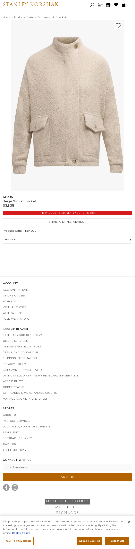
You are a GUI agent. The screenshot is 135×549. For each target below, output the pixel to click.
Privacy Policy (14, 364)
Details (67, 239)
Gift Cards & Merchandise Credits (30, 393)
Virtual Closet (15, 307)
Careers (9, 444)
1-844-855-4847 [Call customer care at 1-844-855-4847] (15, 450)
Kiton (8, 197)
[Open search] (92, 5)
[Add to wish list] (118, 25)
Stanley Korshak (31, 5)
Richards (67, 513)
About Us (10, 415)
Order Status (13, 387)
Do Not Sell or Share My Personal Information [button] (41, 375)
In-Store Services (16, 421)
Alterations (12, 313)
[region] (67, 532)
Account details (16, 290)
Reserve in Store (16, 319)
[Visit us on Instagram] (15, 487)
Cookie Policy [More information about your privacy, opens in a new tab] (21, 533)
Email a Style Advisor (68, 222)
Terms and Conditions (20, 352)
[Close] (128, 522)
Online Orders (14, 295)
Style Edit (11, 432)
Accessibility (13, 381)
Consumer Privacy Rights (23, 370)
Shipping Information (20, 358)
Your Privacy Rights (18, 541)
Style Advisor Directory (22, 335)
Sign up (67, 477)
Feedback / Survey (17, 438)
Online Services (15, 341)
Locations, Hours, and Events (27, 426)
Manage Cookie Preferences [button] (25, 399)
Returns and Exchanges (22, 346)
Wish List (10, 301)
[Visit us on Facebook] (6, 487)
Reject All (117, 541)
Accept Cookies (89, 541)
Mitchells (67, 507)
